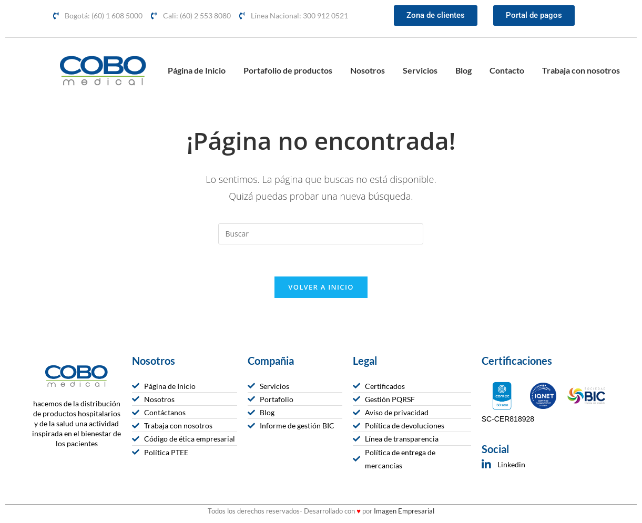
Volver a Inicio (320, 287)
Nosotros (367, 70)
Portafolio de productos (287, 70)
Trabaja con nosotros (581, 70)
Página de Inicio (197, 70)
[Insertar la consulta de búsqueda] (320, 233)
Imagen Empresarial (404, 511)
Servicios (420, 70)
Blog (463, 70)
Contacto (507, 70)
